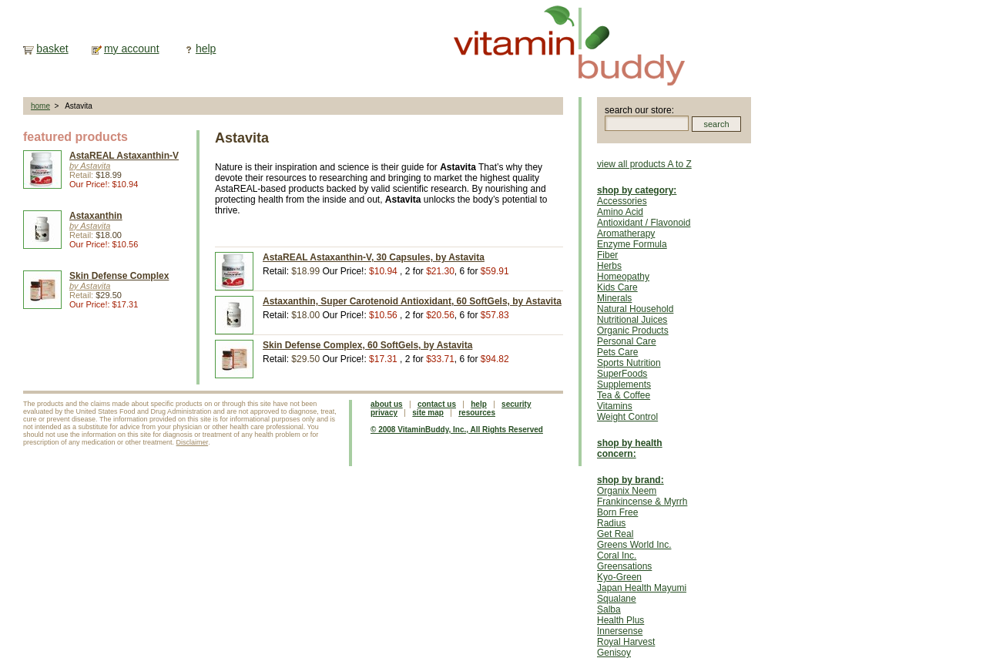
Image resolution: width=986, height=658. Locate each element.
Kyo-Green (619, 577)
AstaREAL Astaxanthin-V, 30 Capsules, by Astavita (374, 257)
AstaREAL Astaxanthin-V (124, 155)
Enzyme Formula (632, 244)
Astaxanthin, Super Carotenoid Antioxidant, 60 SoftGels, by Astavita (412, 301)
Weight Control (627, 416)
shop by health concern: (629, 448)
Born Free (617, 512)
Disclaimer (192, 442)
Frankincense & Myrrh (642, 501)
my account (131, 48)
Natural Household (635, 309)
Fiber (607, 255)
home (40, 106)
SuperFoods (622, 373)
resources (476, 412)
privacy (384, 412)
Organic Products (633, 330)
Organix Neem (626, 490)
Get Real (615, 534)
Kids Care (617, 287)
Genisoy (614, 652)
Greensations (624, 566)
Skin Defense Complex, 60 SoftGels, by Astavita (367, 345)
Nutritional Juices (632, 319)
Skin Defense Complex (119, 275)
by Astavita (89, 165)
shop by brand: (630, 480)
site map (428, 412)
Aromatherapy (626, 233)
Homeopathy (623, 276)
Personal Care (626, 341)
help (206, 48)
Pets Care (617, 352)
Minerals (614, 298)
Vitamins (614, 406)
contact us (437, 404)
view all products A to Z (644, 164)
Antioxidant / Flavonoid (643, 222)
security (516, 404)
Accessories (622, 201)
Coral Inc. (616, 555)
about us (387, 404)
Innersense (619, 631)
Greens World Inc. (634, 544)
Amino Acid (620, 211)
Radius (611, 523)
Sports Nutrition (629, 363)
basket (52, 48)
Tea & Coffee (623, 395)
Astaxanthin (95, 215)
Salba (609, 609)
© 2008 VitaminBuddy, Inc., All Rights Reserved (457, 429)
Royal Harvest (626, 641)
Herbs (609, 265)
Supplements (624, 384)
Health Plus (620, 620)
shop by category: (636, 190)
